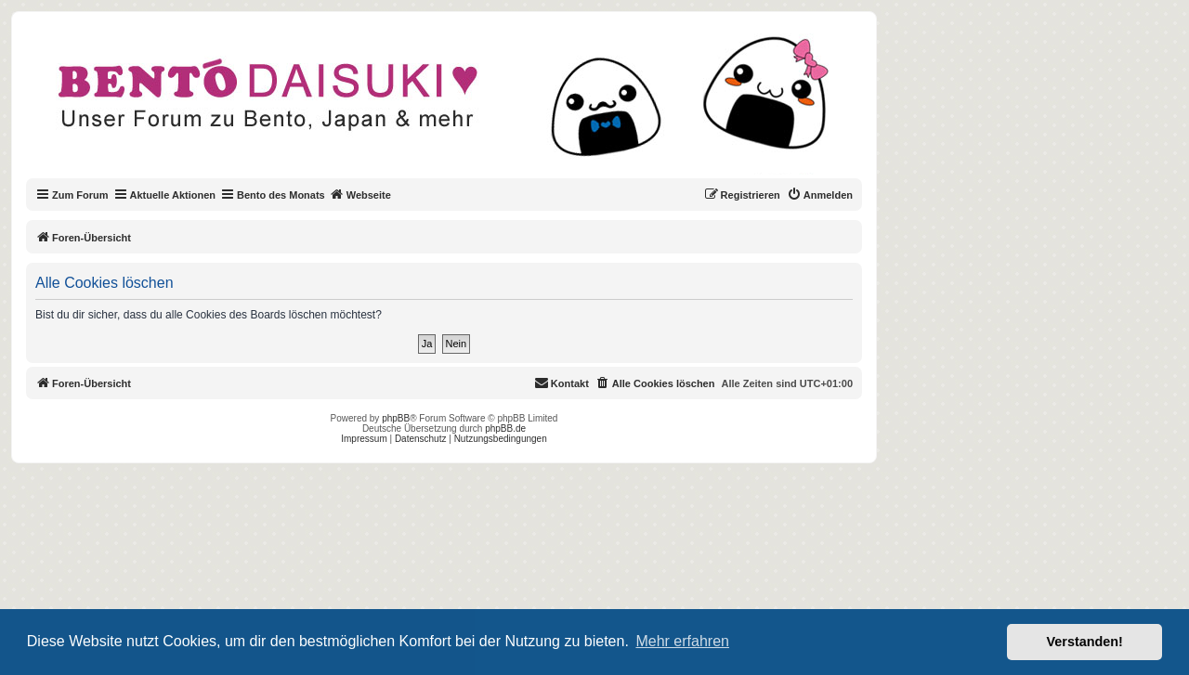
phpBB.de (505, 428)
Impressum (363, 439)
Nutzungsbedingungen (500, 439)
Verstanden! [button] (1085, 641)
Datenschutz (421, 439)
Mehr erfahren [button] (682, 641)
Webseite (360, 194)
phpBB (396, 418)
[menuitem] (820, 195)
